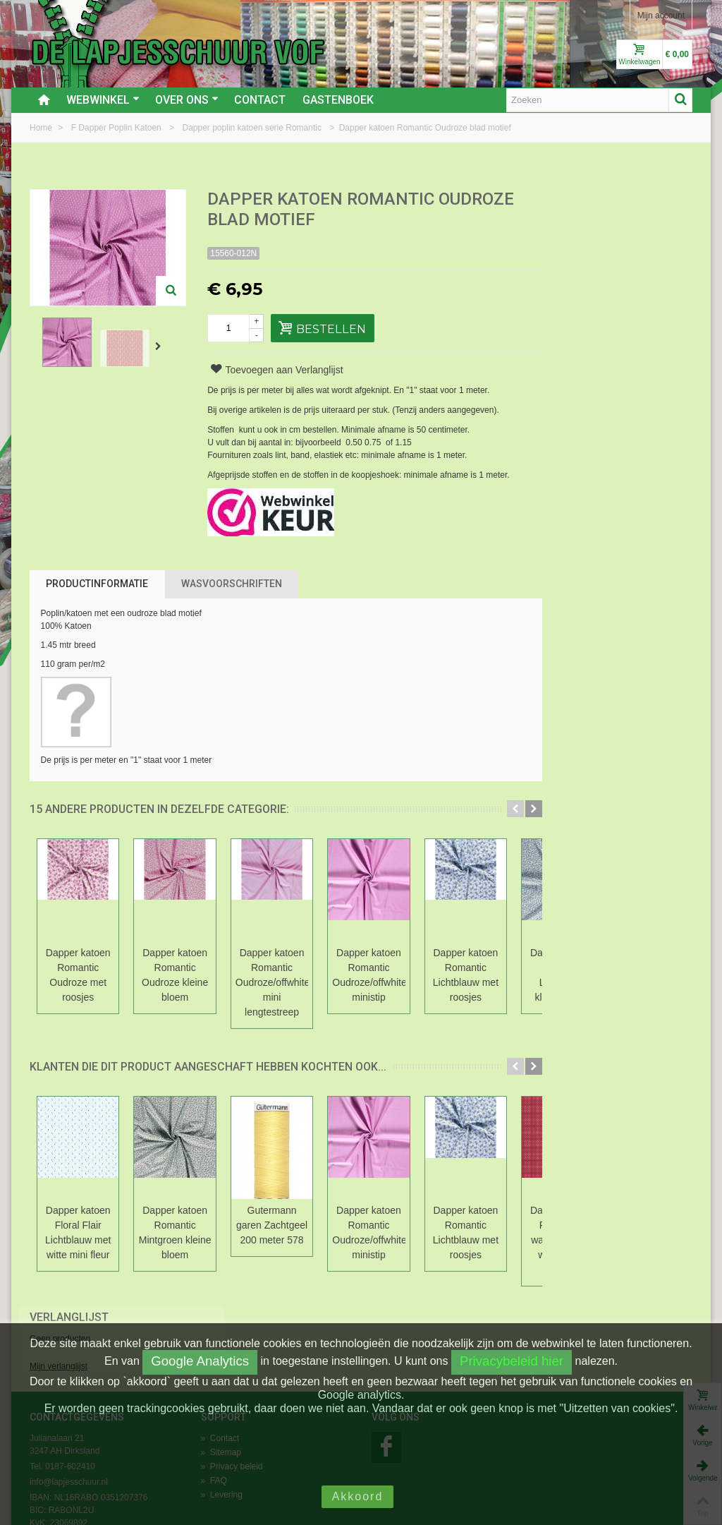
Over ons (187, 100)
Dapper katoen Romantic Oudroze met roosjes (78, 975)
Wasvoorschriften (231, 583)
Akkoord (358, 1496)
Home (42, 128)
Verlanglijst (582, 200)
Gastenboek (338, 100)
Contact (260, 100)
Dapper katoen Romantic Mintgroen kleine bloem (176, 1232)
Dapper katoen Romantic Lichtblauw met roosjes (467, 975)
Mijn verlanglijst (572, 249)
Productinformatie (97, 583)
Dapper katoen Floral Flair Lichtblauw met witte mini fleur (78, 1232)
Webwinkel (103, 100)
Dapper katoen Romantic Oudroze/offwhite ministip (370, 975)
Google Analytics (200, 1361)
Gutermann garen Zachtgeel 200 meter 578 (272, 1225)
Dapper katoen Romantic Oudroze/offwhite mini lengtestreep (273, 982)
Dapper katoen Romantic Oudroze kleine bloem (175, 975)
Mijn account (661, 15)
